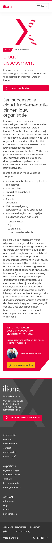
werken (9, 457)
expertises (9, 466)
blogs (5, 506)
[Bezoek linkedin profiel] (38, 538)
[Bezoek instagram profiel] (47, 538)
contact (7, 448)
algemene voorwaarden (14, 527)
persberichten (10, 514)
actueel (8, 497)
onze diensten (10, 444)
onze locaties (9, 452)
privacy (6, 531)
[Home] (7, 6)
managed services (12, 487)
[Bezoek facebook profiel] (42, 538)
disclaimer (35, 527)
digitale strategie (11, 470)
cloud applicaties (11, 475)
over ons (7, 440)
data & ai (7, 479)
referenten (8, 501)
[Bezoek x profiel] (33, 538)
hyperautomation (11, 483)
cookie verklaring (22, 531)
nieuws (6, 510)
